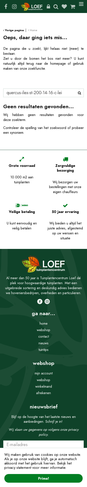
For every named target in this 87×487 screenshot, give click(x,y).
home (44, 323)
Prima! (43, 478)
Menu (81, 6)
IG (14, 6)
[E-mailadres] (43, 444)
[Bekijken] (72, 6)
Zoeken (55, 6)
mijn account (44, 373)
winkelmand (43, 386)
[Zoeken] (43, 93)
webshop (43, 329)
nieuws (43, 343)
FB (5, 6)
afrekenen (43, 392)
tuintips (43, 349)
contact (43, 336)
